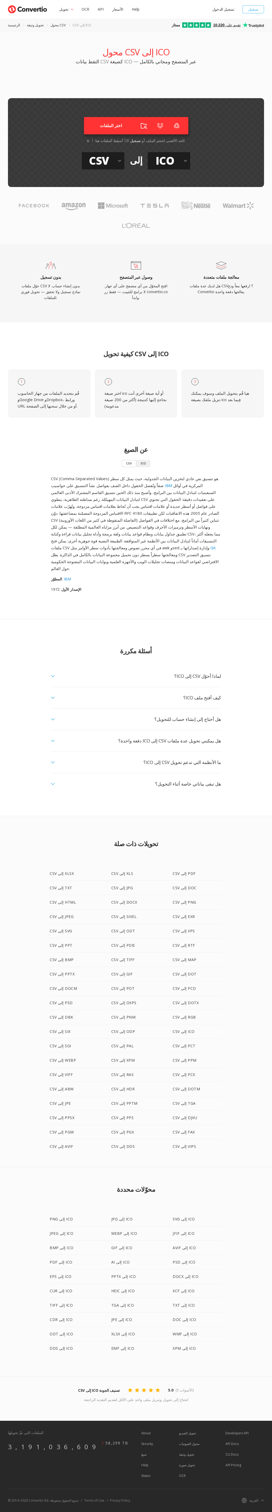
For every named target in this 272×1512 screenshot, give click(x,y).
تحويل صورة (187, 1465)
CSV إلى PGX (122, 1132)
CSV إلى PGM (62, 1132)
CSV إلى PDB (123, 945)
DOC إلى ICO (184, 1319)
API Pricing (233, 1465)
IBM (168, 485)
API (101, 9)
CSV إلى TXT (61, 887)
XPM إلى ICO (184, 1348)
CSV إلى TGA (184, 1103)
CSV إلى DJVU (185, 1117)
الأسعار (117, 9)
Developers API (237, 1433)
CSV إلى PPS (122, 1117)
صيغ (144, 1454)
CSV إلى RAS (122, 1074)
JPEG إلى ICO (61, 1233)
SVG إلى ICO (184, 1219)
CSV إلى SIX (60, 1031)
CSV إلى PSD (61, 1002)
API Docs (232, 1444)
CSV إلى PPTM (124, 1103)
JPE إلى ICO (121, 1319)
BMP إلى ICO (62, 1247)
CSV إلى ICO (184, 1031)
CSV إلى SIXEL (124, 916)
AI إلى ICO (120, 1262)
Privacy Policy (120, 1500)
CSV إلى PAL (122, 1045)
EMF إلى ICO (122, 1348)
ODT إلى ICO (61, 1333)
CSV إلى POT (123, 988)
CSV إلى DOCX (124, 902)
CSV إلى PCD (184, 988)
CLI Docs (232, 1454)
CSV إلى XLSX (62, 873)
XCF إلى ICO (184, 1290)
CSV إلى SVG (61, 930)
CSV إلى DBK (61, 1017)
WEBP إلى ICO (124, 1233)
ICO (143, 463)
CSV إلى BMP (62, 959)
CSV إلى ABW (62, 1088)
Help (135, 9)
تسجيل (253, 9)
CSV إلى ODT (123, 930)
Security (147, 1444)
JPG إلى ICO (122, 1219)
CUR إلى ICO (61, 1290)
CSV (129, 463)
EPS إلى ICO (61, 1276)
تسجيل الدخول (223, 9)
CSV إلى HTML (63, 902)
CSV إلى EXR (184, 916)
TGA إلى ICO (122, 1305)
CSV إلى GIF (122, 974)
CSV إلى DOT (185, 974)
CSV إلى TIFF (123, 959)
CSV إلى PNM (123, 1017)
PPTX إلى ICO (123, 1276)
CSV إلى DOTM (186, 1088)
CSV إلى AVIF (61, 1146)
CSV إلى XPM (123, 1060)
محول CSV (58, 25)
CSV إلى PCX (184, 1074)
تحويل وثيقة (35, 25)
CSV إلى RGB (184, 1017)
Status (145, 1475)
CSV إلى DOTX (186, 1002)
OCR (85, 9)
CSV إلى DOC (185, 887)
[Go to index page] (27, 8)
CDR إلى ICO (61, 1319)
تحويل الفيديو (187, 1433)
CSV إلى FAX (184, 1132)
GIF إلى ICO (122, 1247)
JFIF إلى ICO (183, 1233)
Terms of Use (94, 1500)
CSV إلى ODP (123, 1031)
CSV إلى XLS (122, 873)
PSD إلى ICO (184, 1262)
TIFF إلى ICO (61, 1305)
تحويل (64, 9)
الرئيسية (14, 25)
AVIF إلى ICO (184, 1247)
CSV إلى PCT (184, 1045)
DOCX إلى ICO (185, 1276)
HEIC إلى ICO (123, 1290)
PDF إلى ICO (61, 1262)
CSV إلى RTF (184, 945)
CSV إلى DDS (123, 1146)
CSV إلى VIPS (184, 1146)
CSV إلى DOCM (63, 988)
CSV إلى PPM (185, 1060)
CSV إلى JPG (122, 887)
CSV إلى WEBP (63, 1060)
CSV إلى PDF (184, 873)
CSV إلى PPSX (62, 1117)
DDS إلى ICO (61, 1348)
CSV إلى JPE (60, 1103)
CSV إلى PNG (184, 902)
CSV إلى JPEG (62, 916)
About (146, 1433)
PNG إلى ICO (61, 1219)
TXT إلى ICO (184, 1305)
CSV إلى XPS (184, 930)
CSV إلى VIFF (61, 1074)
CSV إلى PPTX (62, 974)
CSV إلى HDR (123, 1088)
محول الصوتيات (189, 1444)
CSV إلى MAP (185, 959)
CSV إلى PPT (61, 945)
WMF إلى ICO (185, 1333)
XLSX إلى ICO (123, 1333)
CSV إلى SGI (60, 1045)
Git (213, 547)
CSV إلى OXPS (124, 1002)
